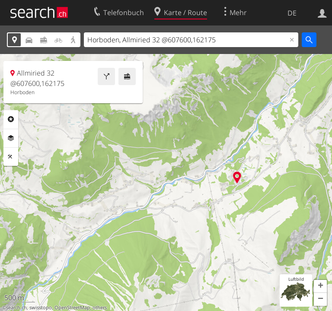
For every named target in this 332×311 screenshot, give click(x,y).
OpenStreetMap (72, 308)
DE (292, 13)
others (100, 308)
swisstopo (40, 308)
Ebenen (10, 138)
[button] (320, 286)
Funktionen (10, 157)
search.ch (16, 308)
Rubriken (10, 119)
